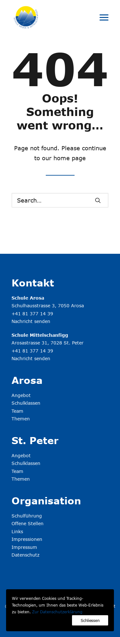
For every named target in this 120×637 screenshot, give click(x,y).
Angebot (21, 395)
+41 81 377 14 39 (32, 313)
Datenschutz (25, 555)
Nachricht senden (31, 321)
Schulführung (27, 515)
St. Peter (35, 440)
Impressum (24, 547)
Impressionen (27, 539)
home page (69, 157)
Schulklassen (26, 403)
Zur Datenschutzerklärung (57, 611)
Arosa (27, 380)
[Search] (60, 200)
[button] (104, 17)
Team (17, 411)
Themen (21, 418)
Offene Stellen (28, 523)
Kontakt (33, 282)
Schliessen (90, 620)
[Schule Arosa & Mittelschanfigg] (26, 17)
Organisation (46, 500)
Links (17, 531)
